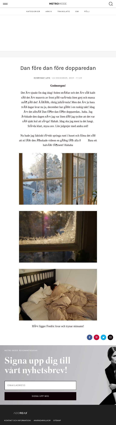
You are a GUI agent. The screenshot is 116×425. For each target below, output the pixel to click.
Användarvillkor (42, 420)
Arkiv (49, 11)
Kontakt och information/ (17, 420)
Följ (87, 11)
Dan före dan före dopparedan (58, 68)
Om (77, 11)
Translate (64, 11)
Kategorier (33, 11)
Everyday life (42, 78)
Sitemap (57, 420)
